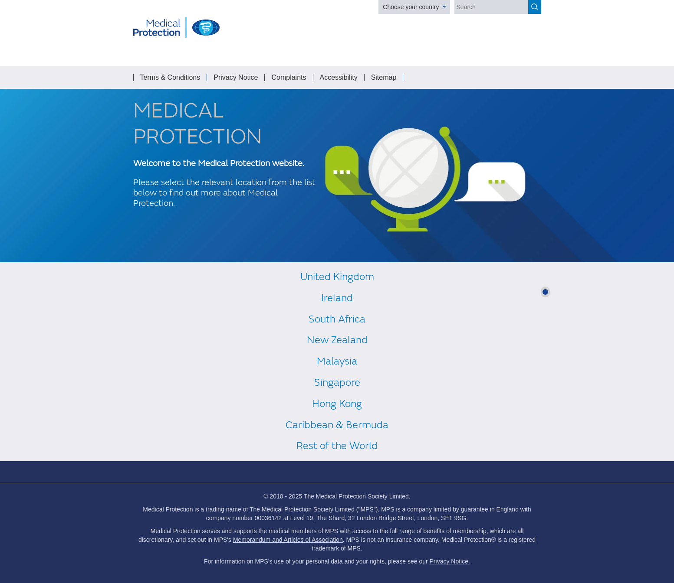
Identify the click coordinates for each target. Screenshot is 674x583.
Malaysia (337, 361)
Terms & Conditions (170, 77)
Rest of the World (337, 446)
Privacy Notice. (450, 561)
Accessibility (339, 77)
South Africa (337, 319)
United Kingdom (337, 276)
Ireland (337, 298)
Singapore (337, 382)
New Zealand (337, 340)
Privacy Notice (236, 77)
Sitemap (384, 77)
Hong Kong (337, 403)
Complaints (288, 77)
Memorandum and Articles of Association (288, 539)
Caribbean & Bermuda (337, 425)
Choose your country (411, 6)
